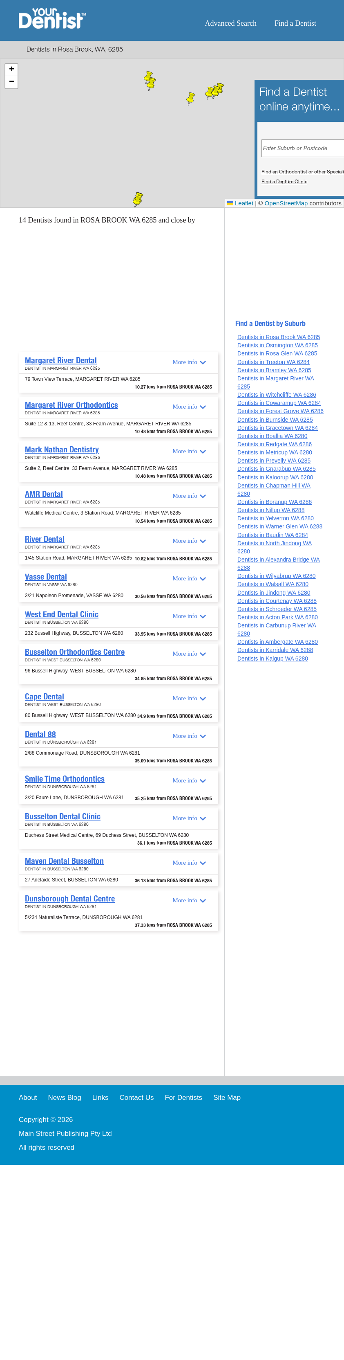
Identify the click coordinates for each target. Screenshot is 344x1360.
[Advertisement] (101, 291)
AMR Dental (44, 494)
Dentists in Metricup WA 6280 (274, 452)
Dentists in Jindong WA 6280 (273, 592)
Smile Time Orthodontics (65, 779)
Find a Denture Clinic (284, 181)
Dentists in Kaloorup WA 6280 (275, 477)
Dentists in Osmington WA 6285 (277, 345)
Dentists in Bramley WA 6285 (274, 370)
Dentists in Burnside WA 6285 (275, 419)
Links (100, 1097)
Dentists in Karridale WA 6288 (275, 650)
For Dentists (183, 1097)
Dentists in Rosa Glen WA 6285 (277, 353)
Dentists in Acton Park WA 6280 (277, 617)
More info (184, 362)
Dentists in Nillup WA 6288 (270, 510)
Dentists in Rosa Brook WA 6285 (278, 337)
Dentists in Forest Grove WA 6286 (280, 411)
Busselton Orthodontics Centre (75, 652)
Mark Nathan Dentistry (62, 449)
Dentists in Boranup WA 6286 (274, 502)
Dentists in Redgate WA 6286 (274, 444)
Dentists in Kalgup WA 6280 (272, 658)
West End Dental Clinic (61, 614)
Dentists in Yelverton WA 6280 (275, 518)
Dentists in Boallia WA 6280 (272, 436)
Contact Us (136, 1097)
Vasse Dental (46, 577)
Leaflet (240, 203)
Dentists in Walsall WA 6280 (272, 584)
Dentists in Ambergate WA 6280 (277, 641)
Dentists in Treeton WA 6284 (273, 362)
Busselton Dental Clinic (63, 816)
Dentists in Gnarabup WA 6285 (276, 468)
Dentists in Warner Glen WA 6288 (279, 526)
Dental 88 (40, 734)
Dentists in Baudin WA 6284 (272, 535)
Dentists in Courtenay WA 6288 (277, 601)
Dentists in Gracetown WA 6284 (277, 428)
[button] (137, 201)
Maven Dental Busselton (64, 861)
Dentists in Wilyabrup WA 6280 (276, 576)
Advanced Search (231, 23)
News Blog (64, 1097)
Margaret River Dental (61, 360)
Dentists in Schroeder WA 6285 (277, 609)
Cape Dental (44, 696)
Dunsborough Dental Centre (70, 899)
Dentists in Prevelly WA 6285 (273, 460)
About (28, 1097)
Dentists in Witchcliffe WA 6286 (276, 394)
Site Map (227, 1097)
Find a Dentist (295, 23)
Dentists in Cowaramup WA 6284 (279, 403)
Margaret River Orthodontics (71, 405)
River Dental (45, 539)
